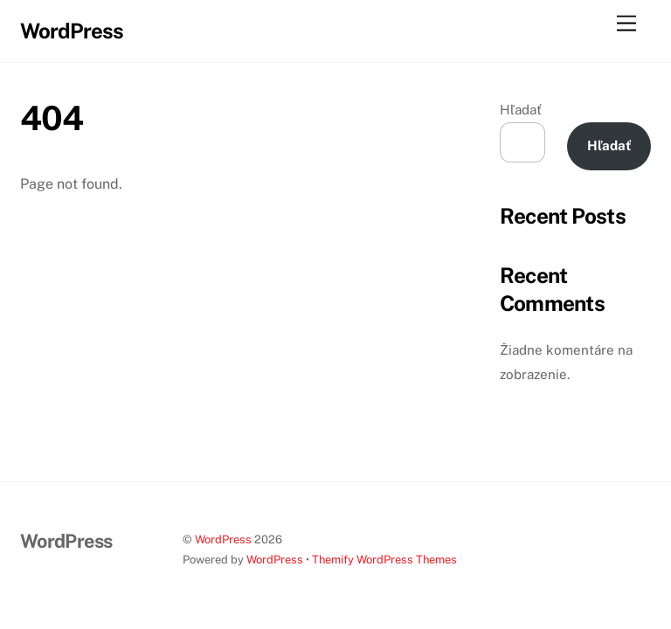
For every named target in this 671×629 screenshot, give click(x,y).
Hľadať (521, 109)
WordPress (223, 539)
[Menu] (626, 24)
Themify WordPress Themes (384, 559)
